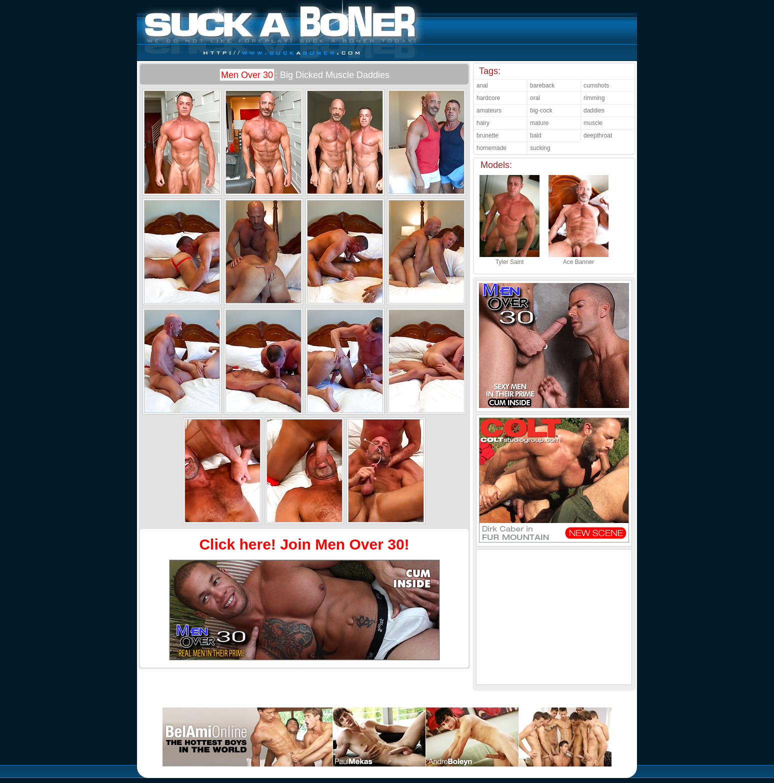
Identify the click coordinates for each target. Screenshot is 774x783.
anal (482, 85)
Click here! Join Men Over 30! (304, 544)
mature (539, 123)
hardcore (488, 98)
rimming (594, 98)
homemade (491, 148)
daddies (594, 110)
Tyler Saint (510, 259)
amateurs (489, 110)
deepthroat (598, 135)
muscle (593, 123)
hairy (483, 123)
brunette (487, 135)
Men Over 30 (247, 75)
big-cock (541, 110)
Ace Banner (578, 259)
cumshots (596, 85)
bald (536, 135)
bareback (542, 85)
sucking (540, 148)
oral (535, 98)
